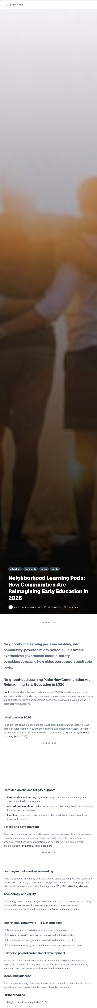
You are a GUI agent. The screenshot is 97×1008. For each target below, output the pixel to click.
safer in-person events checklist (33, 845)
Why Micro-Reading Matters (71, 886)
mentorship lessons (59, 968)
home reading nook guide (65, 909)
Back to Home (14, 4)
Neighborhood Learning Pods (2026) (27, 1002)
